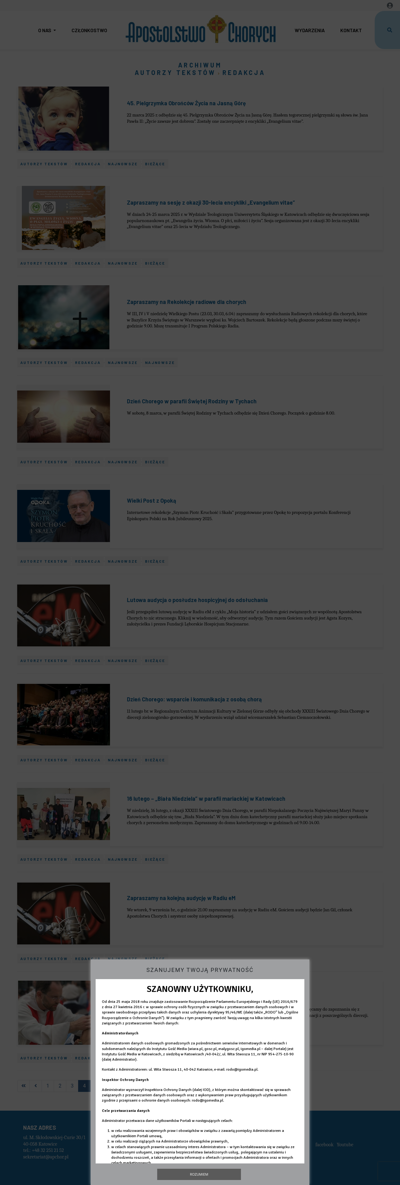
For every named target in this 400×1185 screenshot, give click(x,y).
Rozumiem (199, 1174)
